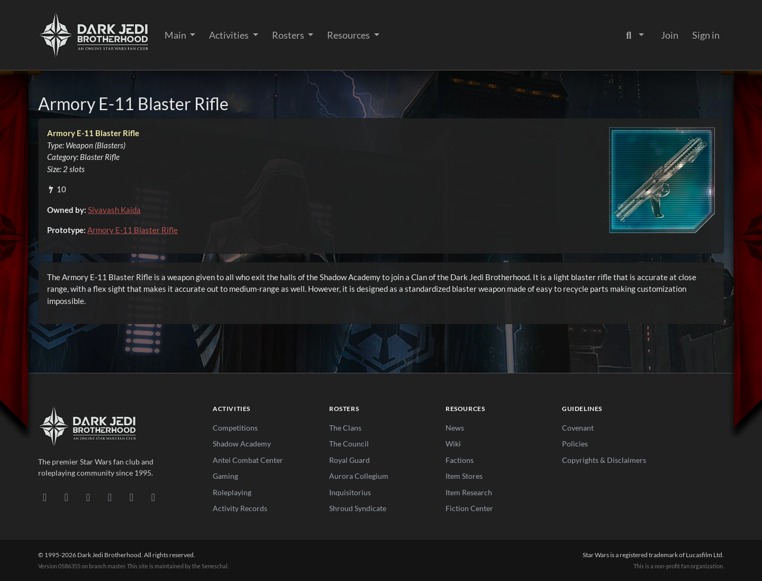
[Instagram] (109, 497)
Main (176, 35)
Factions (460, 459)
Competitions (235, 427)
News (455, 427)
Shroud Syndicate (357, 508)
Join (669, 35)
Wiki (453, 443)
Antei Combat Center (248, 459)
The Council (349, 443)
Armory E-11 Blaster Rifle (132, 230)
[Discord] (44, 497)
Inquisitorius (350, 492)
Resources (349, 35)
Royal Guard (349, 459)
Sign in (706, 35)
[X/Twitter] (131, 497)
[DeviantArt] (66, 497)
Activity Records (240, 508)
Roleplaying (232, 492)
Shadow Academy (242, 443)
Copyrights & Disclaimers (604, 459)
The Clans (345, 427)
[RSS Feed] (153, 497)
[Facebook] (88, 497)
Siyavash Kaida (114, 209)
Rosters (289, 35)
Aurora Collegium (358, 475)
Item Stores (464, 475)
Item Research (469, 492)
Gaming (225, 475)
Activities (229, 35)
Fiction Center (469, 508)
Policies (575, 443)
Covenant (578, 427)
